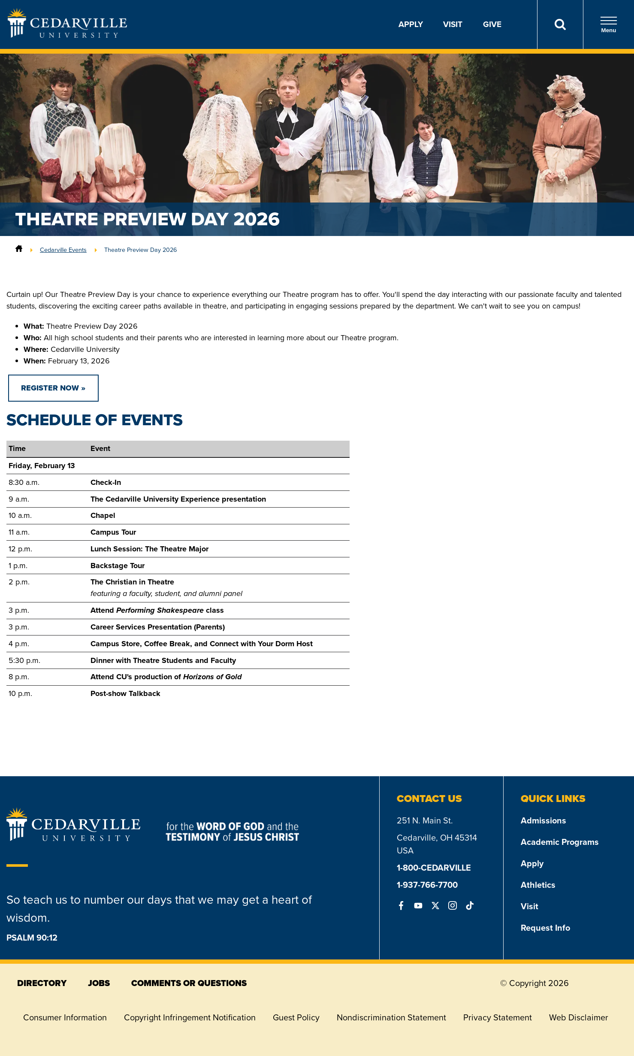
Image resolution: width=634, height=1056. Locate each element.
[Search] (560, 24)
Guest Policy (296, 1017)
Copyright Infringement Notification (190, 1017)
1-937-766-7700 (427, 884)
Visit (452, 24)
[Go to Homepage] (67, 35)
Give (492, 24)
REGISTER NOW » (53, 387)
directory (41, 983)
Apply (411, 24)
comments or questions (189, 983)
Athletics (538, 884)
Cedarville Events (63, 249)
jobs (99, 983)
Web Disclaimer (578, 1017)
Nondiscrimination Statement (391, 1017)
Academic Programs (560, 841)
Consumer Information (65, 1017)
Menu (609, 24)
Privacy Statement (497, 1017)
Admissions (543, 820)
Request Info (545, 927)
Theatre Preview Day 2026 (140, 249)
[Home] (18, 249)
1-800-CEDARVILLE (434, 867)
